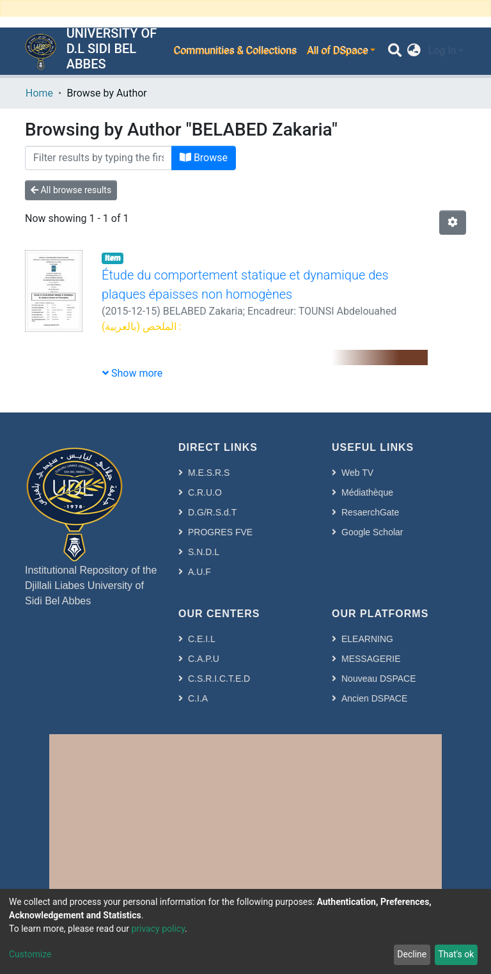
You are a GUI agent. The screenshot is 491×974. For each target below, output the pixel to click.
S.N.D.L (203, 552)
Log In (442, 51)
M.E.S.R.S (209, 472)
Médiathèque (367, 492)
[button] (414, 51)
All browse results (71, 190)
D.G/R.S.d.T (212, 512)
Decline (411, 954)
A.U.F (199, 572)
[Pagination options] (452, 222)
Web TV (357, 472)
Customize (30, 954)
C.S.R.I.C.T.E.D (219, 678)
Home (39, 93)
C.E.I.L (201, 639)
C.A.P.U (203, 659)
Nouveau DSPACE (378, 678)
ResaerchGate (370, 512)
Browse (204, 158)
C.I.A (198, 698)
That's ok (456, 954)
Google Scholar (372, 532)
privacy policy (158, 928)
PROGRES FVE (220, 532)
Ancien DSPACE (374, 698)
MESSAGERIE (371, 659)
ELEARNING (367, 639)
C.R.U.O (205, 492)
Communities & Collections (234, 51)
